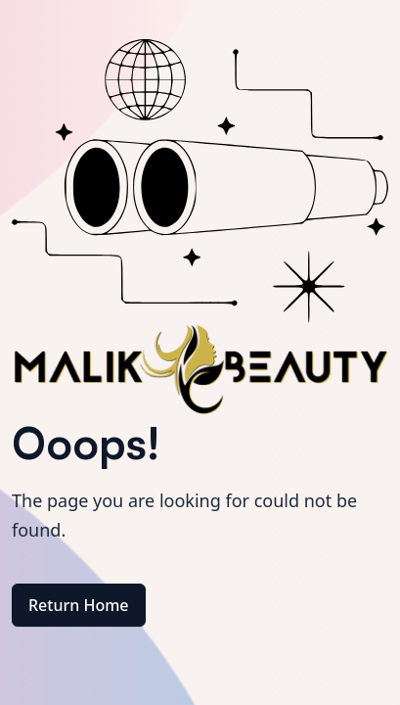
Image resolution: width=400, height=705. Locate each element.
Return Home (78, 605)
